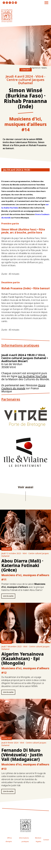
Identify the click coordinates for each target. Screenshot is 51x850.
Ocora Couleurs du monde (23, 386)
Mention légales (38, 839)
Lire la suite (8, 596)
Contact (46, 840)
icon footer (25, 825)
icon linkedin (10, 3)
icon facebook (4, 3)
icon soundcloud (16, 3)
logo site (6, 15)
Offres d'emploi (9, 839)
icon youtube (13, 3)
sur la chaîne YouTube (32, 376)
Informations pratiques (24, 839)
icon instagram (7, 3)
